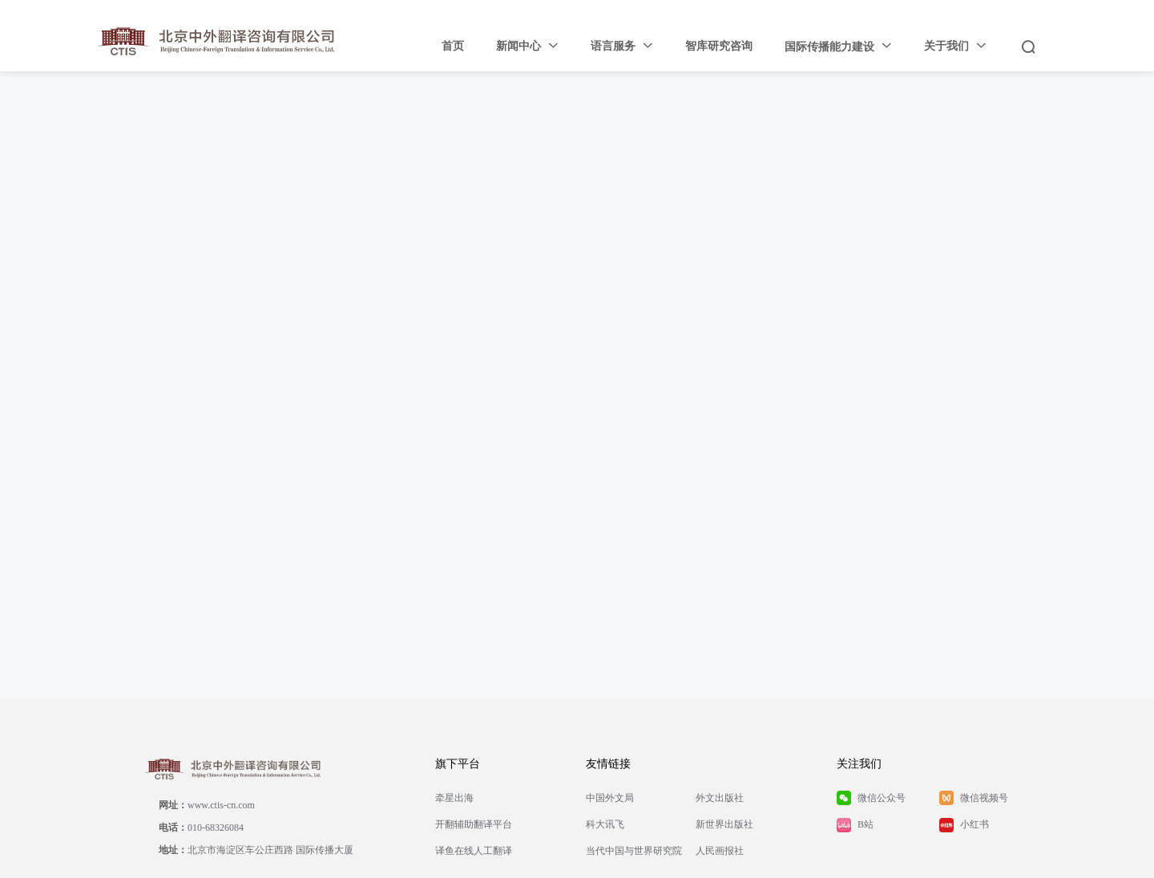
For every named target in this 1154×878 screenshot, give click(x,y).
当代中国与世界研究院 (634, 850)
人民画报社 (720, 850)
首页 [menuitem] (453, 46)
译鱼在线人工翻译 (473, 850)
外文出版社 (720, 797)
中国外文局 (610, 797)
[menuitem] (527, 46)
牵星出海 (454, 797)
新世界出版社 (724, 824)
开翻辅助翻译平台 (473, 824)
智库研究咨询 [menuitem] (719, 46)
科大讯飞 (605, 824)
